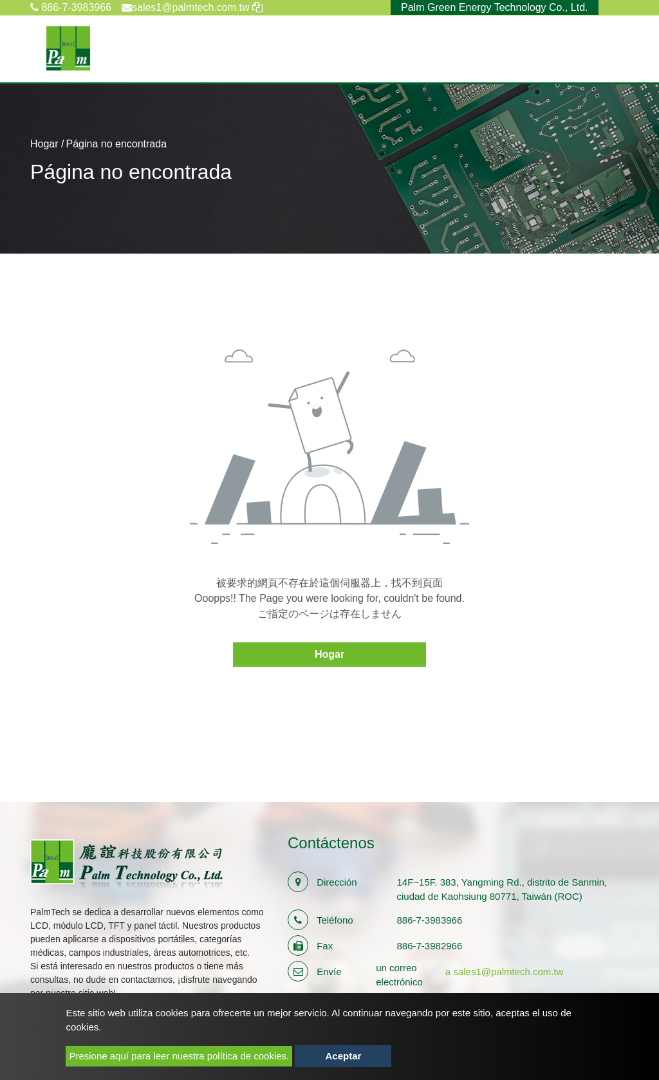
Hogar (44, 143)
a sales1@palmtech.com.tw (504, 971)
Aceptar (344, 1055)
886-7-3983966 (70, 7)
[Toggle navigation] (621, 48)
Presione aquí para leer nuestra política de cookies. (179, 1055)
